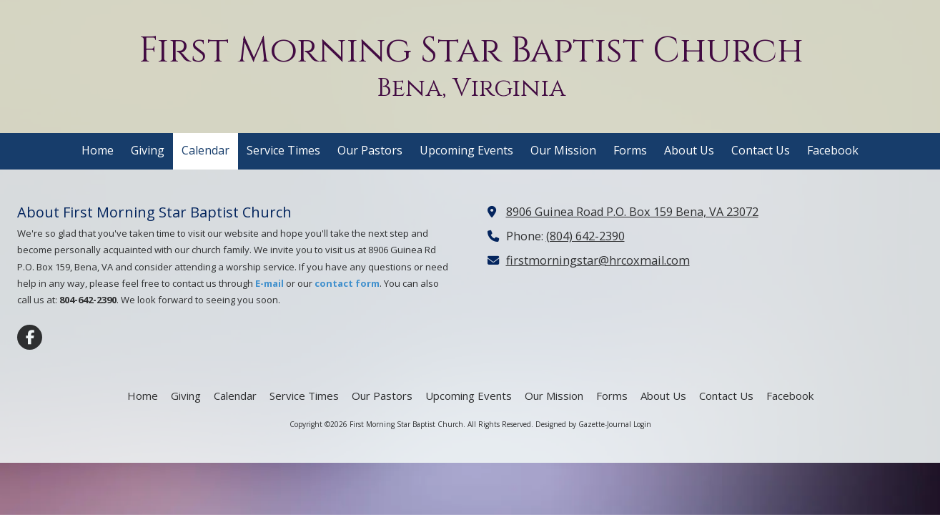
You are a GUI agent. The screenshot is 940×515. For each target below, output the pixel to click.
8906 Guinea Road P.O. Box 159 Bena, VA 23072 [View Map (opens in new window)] (632, 212)
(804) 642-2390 (585, 236)
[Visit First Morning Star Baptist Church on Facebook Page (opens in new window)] (29, 337)
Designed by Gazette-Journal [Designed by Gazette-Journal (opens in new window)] (583, 424)
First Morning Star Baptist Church (471, 50)
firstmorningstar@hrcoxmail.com (598, 260)
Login (642, 424)
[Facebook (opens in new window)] (832, 151)
